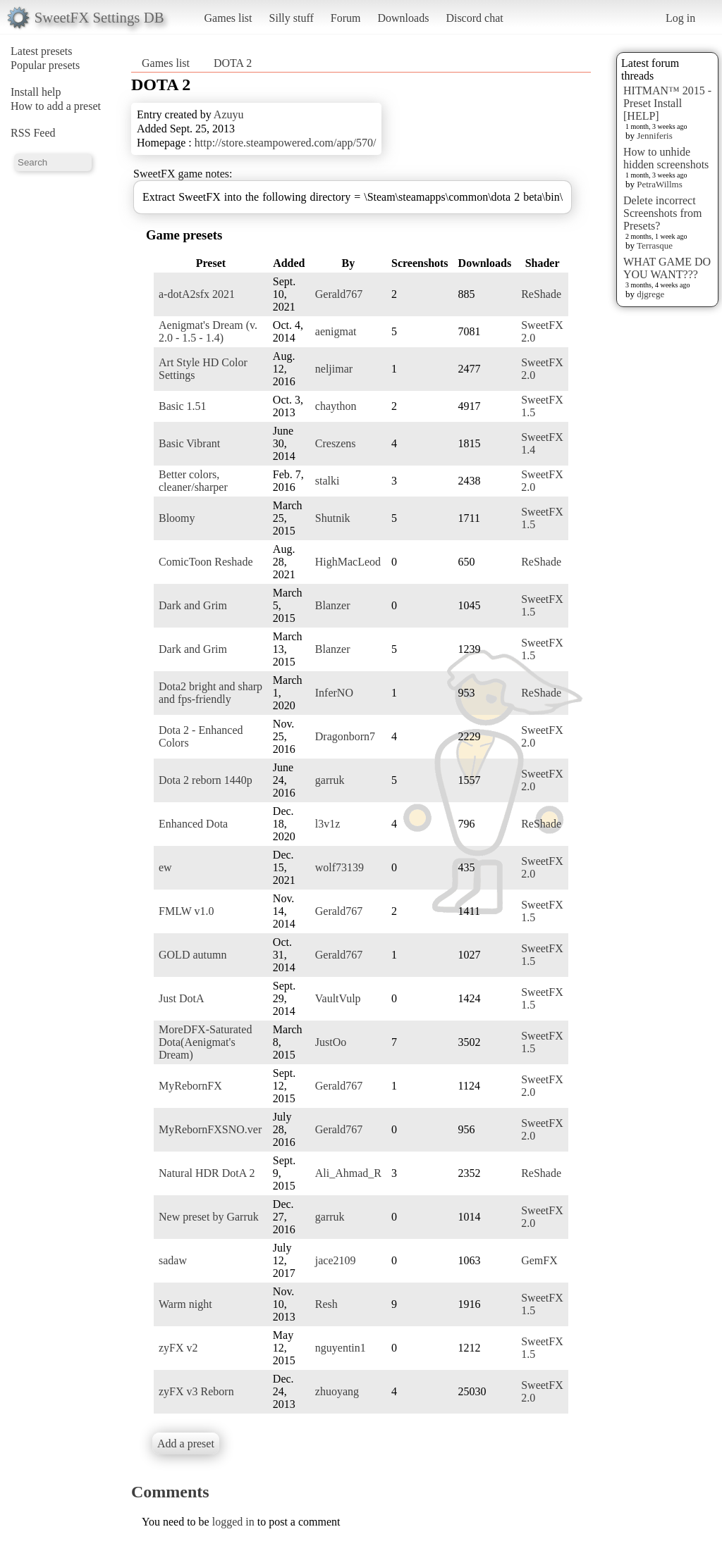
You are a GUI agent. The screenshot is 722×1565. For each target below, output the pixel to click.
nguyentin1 (340, 1348)
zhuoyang (337, 1391)
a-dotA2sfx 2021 (197, 294)
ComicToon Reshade (206, 562)
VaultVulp (338, 998)
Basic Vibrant (189, 443)
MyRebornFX (190, 1086)
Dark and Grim (193, 605)
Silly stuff (291, 18)
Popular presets (45, 65)
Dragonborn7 (345, 736)
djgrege (650, 294)
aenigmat (336, 331)
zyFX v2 (178, 1348)
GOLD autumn (192, 955)
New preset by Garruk (209, 1217)
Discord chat (474, 18)
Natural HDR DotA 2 (207, 1173)
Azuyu (229, 114)
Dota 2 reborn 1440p (205, 780)
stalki (327, 481)
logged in (233, 1522)
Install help (36, 92)
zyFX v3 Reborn (196, 1391)
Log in (680, 18)
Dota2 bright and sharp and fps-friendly (210, 692)
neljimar (334, 369)
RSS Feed (33, 133)
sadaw (173, 1260)
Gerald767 (339, 294)
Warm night (185, 1304)
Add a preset (185, 1443)
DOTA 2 (233, 63)
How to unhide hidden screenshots (666, 158)
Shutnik (332, 518)
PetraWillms (659, 184)
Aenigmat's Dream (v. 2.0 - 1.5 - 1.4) (208, 331)
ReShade (541, 294)
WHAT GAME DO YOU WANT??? (667, 268)
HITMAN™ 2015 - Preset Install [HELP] (667, 103)
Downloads (403, 18)
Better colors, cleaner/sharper (193, 480)
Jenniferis (655, 135)
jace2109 (335, 1260)
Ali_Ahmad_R (348, 1173)
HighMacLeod (348, 562)
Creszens (335, 443)
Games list (228, 18)
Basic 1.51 (183, 406)
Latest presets (42, 51)
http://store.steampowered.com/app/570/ (286, 143)
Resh (326, 1304)
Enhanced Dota (193, 824)
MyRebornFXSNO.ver (210, 1129)
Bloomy (177, 518)
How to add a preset (56, 106)
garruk (330, 780)
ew (165, 867)
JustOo (330, 1042)
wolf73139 (339, 867)
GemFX (539, 1260)
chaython (336, 406)
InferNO (334, 693)
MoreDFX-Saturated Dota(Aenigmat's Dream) (205, 1042)
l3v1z (328, 824)
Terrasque (655, 245)
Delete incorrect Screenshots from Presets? (662, 213)
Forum (346, 18)
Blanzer (332, 605)
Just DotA (181, 998)
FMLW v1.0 (186, 911)
